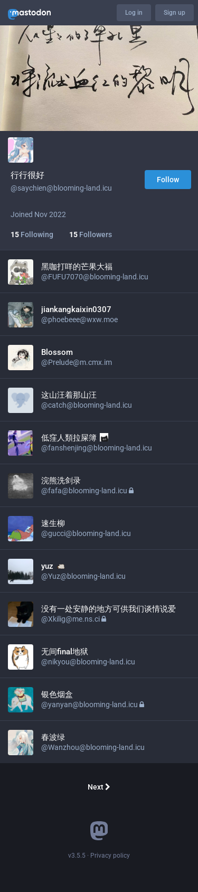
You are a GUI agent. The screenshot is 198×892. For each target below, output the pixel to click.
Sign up (174, 12)
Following (32, 234)
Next (99, 787)
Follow (168, 179)
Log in (134, 12)
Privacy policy (110, 855)
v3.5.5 (77, 855)
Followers (90, 234)
